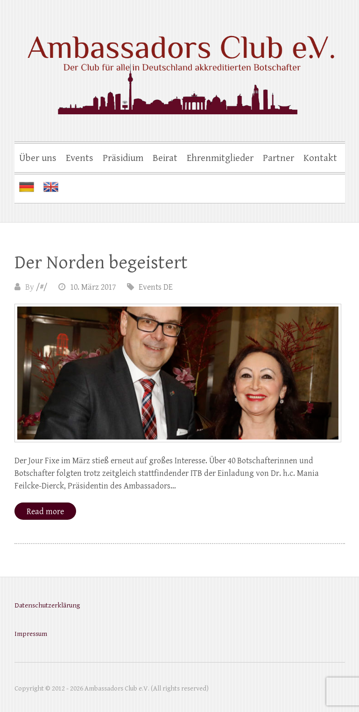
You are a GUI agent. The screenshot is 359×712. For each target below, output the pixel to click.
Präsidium (123, 158)
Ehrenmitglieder (220, 158)
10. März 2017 (93, 287)
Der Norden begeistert (101, 262)
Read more (45, 512)
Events (79, 158)
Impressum (30, 634)
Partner (278, 158)
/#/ (41, 287)
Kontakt (320, 158)
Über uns (37, 158)
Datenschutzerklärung (47, 605)
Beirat (165, 158)
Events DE (156, 287)
